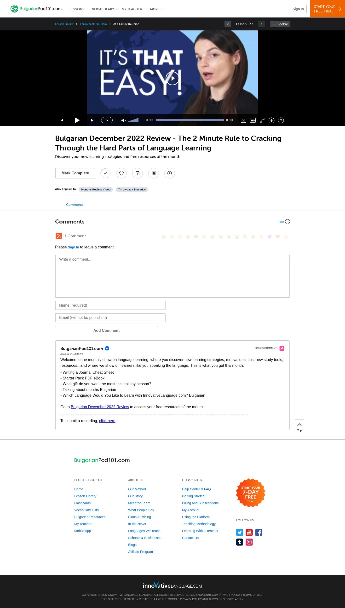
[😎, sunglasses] (196, 236)
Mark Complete (75, 173)
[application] (172, 78)
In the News (137, 524)
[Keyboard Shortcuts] (281, 120)
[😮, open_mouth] (261, 236)
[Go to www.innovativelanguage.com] (172, 584)
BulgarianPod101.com (202, 594)
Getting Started (193, 496)
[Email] (110, 317)
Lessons (76, 9)
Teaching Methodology (199, 524)
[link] (227, 24)
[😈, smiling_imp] (269, 236)
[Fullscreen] (262, 120)
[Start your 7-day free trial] (250, 493)
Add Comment (80, 330)
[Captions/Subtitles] (244, 120)
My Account (190, 510)
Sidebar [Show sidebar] (282, 24)
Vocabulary (103, 9)
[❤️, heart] (278, 236)
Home (78, 489)
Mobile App (82, 531)
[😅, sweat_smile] (221, 236)
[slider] (133, 120)
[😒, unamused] (188, 236)
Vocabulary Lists (86, 510)
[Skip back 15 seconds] (62, 120)
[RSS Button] (58, 236)
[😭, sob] (237, 236)
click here (107, 421)
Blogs (132, 545)
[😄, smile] (164, 236)
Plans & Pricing (139, 517)
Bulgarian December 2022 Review (100, 407)
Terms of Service (222, 599)
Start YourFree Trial (328, 9)
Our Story (135, 496)
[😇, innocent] (245, 236)
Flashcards (82, 503)
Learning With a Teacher (200, 531)
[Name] (110, 305)
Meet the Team (139, 503)
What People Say (141, 510)
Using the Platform (196, 517)
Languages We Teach (144, 531)
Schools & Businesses (144, 538)
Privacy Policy (229, 594)
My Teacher (132, 9)
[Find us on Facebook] (259, 532)
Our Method (137, 489)
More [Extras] (155, 9)
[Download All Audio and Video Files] (169, 173)
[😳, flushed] (172, 236)
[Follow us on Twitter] (239, 532)
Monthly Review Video (95, 189)
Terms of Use (253, 594)
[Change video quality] (253, 120)
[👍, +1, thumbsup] (286, 236)
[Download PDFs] (153, 173)
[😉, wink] (229, 236)
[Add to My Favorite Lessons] (121, 173)
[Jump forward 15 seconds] (92, 120)
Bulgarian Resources (89, 517)
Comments (74, 205)
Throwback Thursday (93, 24)
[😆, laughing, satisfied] (212, 236)
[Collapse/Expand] (172, 221)
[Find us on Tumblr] (239, 542)
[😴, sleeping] (253, 236)
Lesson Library (64, 24)
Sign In (298, 9)
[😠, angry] (204, 236)
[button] (172, 78)
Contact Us (190, 538)
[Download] (272, 120)
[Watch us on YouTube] (249, 532)
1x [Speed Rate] (106, 120)
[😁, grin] (180, 236)
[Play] (77, 120)
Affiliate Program (140, 552)
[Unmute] (124, 120)
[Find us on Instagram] (249, 542)
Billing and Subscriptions (200, 503)
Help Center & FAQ (196, 489)
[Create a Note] (137, 173)
